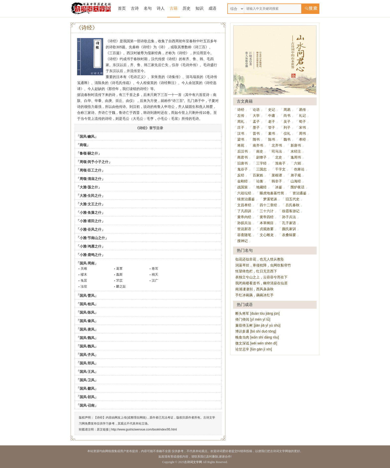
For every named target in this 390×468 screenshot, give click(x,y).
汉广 (155, 280)
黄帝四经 (267, 217)
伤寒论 (299, 169)
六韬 (297, 163)
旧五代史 (292, 199)
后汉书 (242, 151)
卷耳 (155, 268)
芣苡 (119, 280)
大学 (256, 116)
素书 (271, 133)
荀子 (302, 122)
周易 (287, 110)
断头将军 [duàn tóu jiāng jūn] (257, 313)
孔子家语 (289, 223)
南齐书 (258, 145)
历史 (187, 8)
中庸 (271, 116)
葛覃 (119, 268)
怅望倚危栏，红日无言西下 (256, 271)
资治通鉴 (299, 193)
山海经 (296, 181)
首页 (122, 8)
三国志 (261, 169)
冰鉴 (278, 187)
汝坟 (84, 286)
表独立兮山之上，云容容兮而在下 (261, 277)
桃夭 (155, 274)
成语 (212, 8)
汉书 (240, 133)
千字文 (280, 169)
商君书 (242, 157)
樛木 (84, 274)
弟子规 (296, 175)
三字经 (261, 163)
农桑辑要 (289, 235)
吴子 (287, 122)
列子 (287, 127)
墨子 (256, 127)
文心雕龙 (267, 235)
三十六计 (267, 211)
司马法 (277, 151)
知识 (199, 8)
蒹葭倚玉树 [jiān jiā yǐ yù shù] (257, 325)
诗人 (161, 8)
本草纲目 (267, 223)
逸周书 (296, 157)
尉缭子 (261, 157)
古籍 (174, 8)
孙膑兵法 (244, 223)
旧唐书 (242, 163)
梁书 (240, 139)
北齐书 (277, 145)
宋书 (302, 127)
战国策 (242, 187)
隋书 (256, 139)
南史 (259, 151)
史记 (271, 110)
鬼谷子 (242, 169)
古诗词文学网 (193, 462)
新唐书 (296, 145)
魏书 (287, 139)
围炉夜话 (297, 187)
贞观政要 (267, 229)
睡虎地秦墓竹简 (272, 193)
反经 (240, 175)
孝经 (302, 139)
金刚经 (242, 181)
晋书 (256, 133)
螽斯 (119, 274)
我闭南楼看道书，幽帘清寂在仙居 (261, 283)
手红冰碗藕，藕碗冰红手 (254, 295)
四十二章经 (268, 205)
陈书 (271, 139)
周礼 (240, 122)
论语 (256, 110)
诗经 (240, 110)
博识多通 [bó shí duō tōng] (255, 331)
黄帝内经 (244, 217)
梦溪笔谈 (270, 199)
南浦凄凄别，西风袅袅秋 (254, 289)
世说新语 (244, 229)
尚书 (287, 116)
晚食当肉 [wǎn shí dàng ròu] (257, 337)
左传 (240, 116)
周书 (302, 133)
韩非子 (277, 181)
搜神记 (242, 241)
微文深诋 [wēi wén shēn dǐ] (256, 343)
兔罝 (84, 280)
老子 (271, 122)
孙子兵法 (289, 217)
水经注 (296, 151)
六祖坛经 (244, 193)
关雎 (84, 268)
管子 (271, 127)
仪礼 (287, 133)
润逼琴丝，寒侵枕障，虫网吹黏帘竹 (263, 265)
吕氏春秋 (292, 205)
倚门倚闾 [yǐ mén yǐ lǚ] (252, 319)
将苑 (240, 145)
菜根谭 (277, 175)
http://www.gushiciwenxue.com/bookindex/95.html (144, 429)
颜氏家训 (289, 229)
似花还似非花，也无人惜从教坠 (259, 259)
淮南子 (280, 163)
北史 (278, 157)
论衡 (259, 181)
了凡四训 (244, 211)
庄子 (240, 127)
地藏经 (261, 187)
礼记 (302, 116)
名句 (148, 8)
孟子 (256, 122)
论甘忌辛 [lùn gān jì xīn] (253, 349)
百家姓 (258, 175)
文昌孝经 (244, 205)
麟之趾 (121, 286)
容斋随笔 (244, 235)
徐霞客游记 (290, 211)
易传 (302, 110)
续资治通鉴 (246, 199)
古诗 (135, 8)
